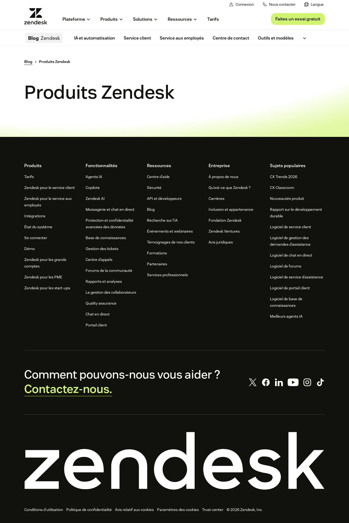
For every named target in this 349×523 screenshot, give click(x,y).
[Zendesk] (174, 461)
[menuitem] (314, 4)
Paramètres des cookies (178, 509)
